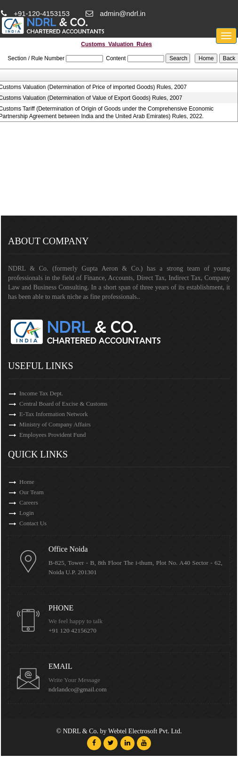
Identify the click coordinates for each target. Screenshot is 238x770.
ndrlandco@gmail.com (77, 689)
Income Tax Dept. (41, 393)
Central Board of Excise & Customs (63, 403)
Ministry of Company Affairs (55, 424)
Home (26, 481)
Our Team (31, 492)
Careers (28, 502)
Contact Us (33, 523)
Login (26, 512)
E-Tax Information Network (53, 413)
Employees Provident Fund (52, 434)
